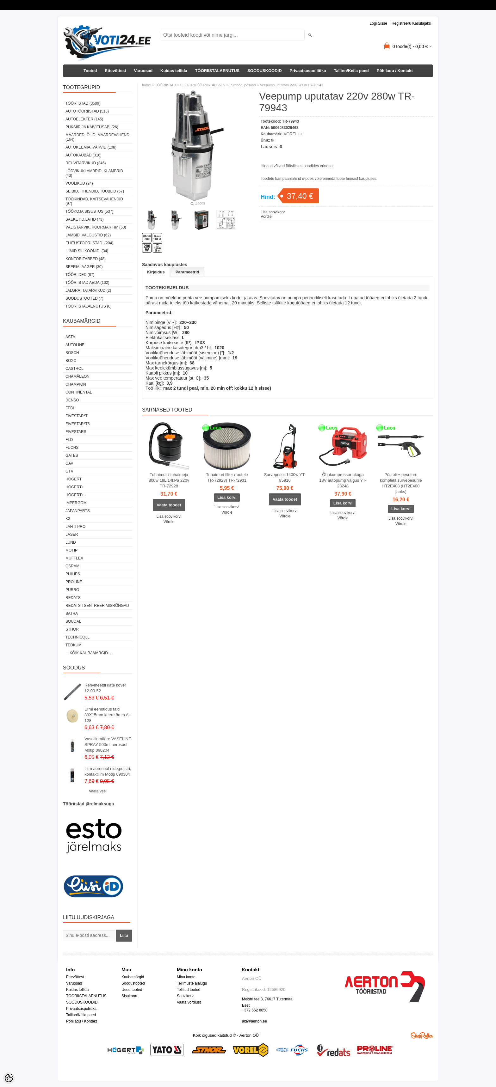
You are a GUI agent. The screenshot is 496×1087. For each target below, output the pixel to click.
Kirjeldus (156, 272)
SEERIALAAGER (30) (83, 267)
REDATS (73, 597)
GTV (69, 471)
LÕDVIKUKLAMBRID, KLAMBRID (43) (94, 173)
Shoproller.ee (422, 1035)
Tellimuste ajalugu (192, 983)
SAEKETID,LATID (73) (84, 219)
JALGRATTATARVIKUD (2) (88, 290)
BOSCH (72, 353)
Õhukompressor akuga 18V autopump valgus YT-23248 (342, 480)
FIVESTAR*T (76, 416)
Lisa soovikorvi (273, 212)
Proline (73, 582)
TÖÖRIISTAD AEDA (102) (87, 282)
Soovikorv (185, 996)
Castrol (74, 368)
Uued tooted (131, 989)
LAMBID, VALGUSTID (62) (88, 235)
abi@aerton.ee (254, 1021)
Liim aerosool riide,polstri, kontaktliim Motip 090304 (107, 771)
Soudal (73, 621)
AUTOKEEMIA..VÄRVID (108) (90, 147)
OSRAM (72, 566)
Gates (71, 455)
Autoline (74, 345)
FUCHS (71, 447)
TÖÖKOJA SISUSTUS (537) (89, 211)
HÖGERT (73, 479)
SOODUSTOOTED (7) (84, 298)
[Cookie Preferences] (9, 1078)
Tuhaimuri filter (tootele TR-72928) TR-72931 (227, 477)
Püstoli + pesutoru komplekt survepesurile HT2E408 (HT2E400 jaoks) (401, 483)
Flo (69, 439)
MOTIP (71, 550)
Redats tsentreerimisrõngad (97, 605)
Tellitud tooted (188, 989)
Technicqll (77, 637)
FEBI (69, 408)
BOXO (71, 360)
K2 (67, 518)
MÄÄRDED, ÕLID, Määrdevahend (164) (97, 137)
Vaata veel (98, 791)
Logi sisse (378, 23)
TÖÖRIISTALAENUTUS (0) (88, 306)
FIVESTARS (75, 432)
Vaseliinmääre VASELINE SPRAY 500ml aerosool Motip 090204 (107, 744)
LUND (70, 542)
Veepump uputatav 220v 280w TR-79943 (291, 85)
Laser (71, 534)
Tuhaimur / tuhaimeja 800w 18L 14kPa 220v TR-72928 (169, 480)
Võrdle (266, 216)
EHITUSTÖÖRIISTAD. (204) (89, 243)
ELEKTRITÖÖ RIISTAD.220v (202, 85)
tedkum (73, 645)
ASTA (70, 337)
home (146, 85)
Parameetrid (187, 272)
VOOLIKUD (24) (79, 183)
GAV (69, 463)
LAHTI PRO (75, 526)
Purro (72, 590)
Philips (72, 574)
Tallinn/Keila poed (351, 70)
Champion (75, 384)
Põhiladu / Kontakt (395, 70)
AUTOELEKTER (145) (84, 119)
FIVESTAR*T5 (77, 424)
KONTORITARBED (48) (85, 259)
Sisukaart (129, 996)
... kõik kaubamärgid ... (88, 653)
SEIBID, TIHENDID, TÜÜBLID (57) (94, 191)
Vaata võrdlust (189, 1002)
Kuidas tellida (173, 70)
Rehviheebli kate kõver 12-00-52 (105, 688)
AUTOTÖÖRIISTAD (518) (87, 111)
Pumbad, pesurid (242, 85)
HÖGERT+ (74, 487)
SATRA (71, 613)
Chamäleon (77, 376)
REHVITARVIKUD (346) (85, 163)
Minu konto (186, 977)
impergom (76, 503)
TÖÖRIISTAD (165, 85)
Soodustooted (133, 983)
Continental (78, 392)
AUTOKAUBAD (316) (83, 155)
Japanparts (77, 511)
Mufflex (74, 558)
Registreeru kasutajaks (411, 23)
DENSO (72, 400)
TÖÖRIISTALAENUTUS (217, 70)
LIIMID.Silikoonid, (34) (86, 251)
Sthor (72, 629)
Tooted (90, 70)
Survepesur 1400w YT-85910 (285, 477)
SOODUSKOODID (264, 70)
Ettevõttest (115, 70)
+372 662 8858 (254, 1010)
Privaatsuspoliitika (308, 70)
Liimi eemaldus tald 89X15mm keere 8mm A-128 (107, 715)
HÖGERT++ (75, 495)
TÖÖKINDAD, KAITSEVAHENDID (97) (94, 201)
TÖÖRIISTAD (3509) (82, 103)
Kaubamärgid (132, 977)
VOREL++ (293, 133)
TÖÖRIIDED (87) (79, 274)
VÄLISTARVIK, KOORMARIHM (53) (95, 227)
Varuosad (143, 70)
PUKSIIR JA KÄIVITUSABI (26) (91, 127)
